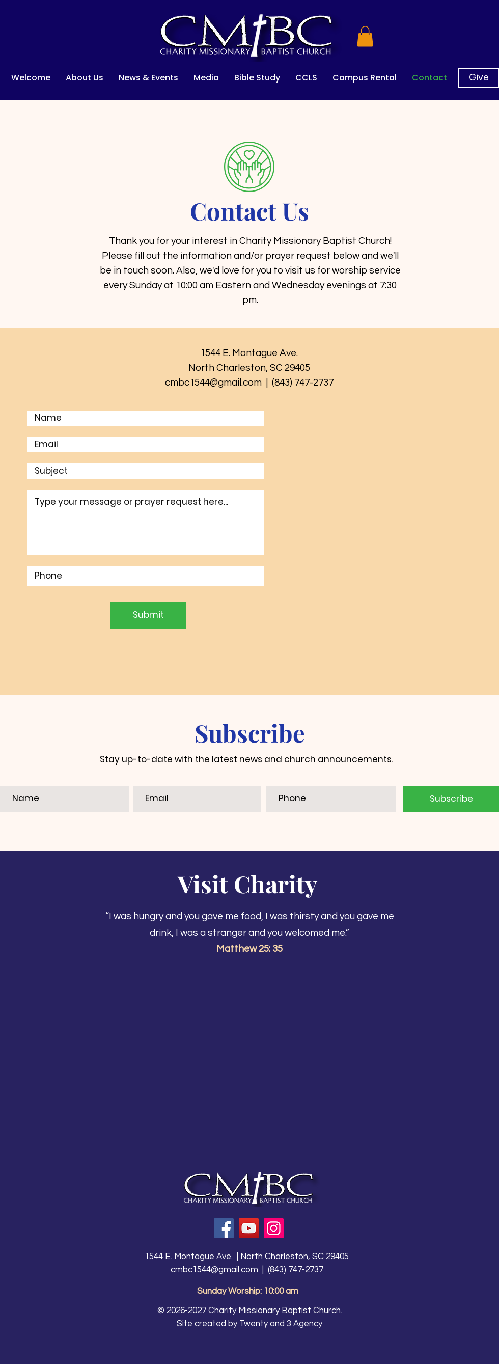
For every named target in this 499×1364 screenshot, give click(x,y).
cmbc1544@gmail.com (214, 1269)
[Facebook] (224, 1228)
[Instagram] (274, 1228)
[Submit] (148, 615)
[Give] (478, 78)
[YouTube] (249, 1228)
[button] (365, 36)
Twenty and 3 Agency (280, 1323)
